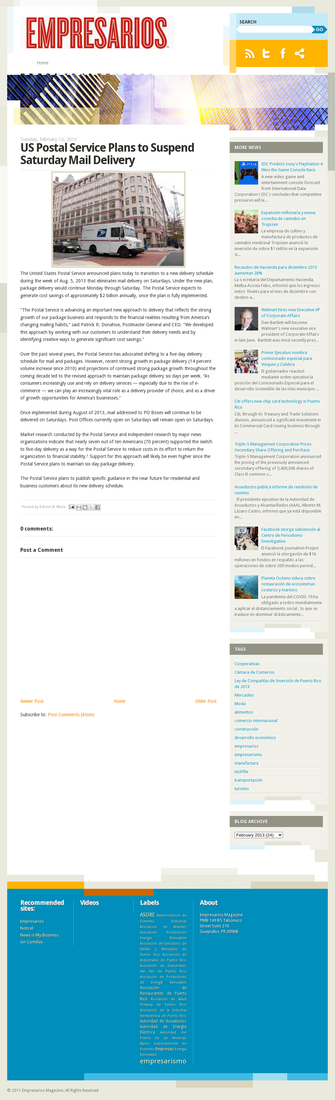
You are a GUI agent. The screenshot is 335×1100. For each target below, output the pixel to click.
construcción (246, 729)
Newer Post (32, 701)
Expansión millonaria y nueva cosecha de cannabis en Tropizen (288, 218)
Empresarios (32, 921)
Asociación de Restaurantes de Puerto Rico (163, 993)
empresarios (246, 746)
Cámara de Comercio (254, 672)
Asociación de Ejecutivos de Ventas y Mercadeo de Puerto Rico (163, 948)
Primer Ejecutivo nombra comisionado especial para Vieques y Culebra (286, 358)
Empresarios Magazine (42, 1090)
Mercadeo (244, 695)
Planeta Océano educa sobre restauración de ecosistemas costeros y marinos (288, 584)
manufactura (246, 763)
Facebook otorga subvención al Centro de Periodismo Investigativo (290, 535)
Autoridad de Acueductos (163, 1021)
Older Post (206, 701)
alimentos (244, 712)
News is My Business (39, 935)
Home (42, 62)
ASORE (147, 915)
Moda (240, 703)
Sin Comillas (31, 941)
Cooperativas (247, 663)
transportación (248, 780)
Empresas (164, 1048)
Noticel (26, 928)
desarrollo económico (255, 737)
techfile (241, 771)
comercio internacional (256, 720)
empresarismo (248, 754)
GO (319, 29)
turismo (242, 788)
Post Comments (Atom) (71, 714)
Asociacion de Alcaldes (163, 927)
